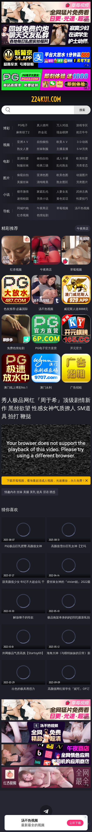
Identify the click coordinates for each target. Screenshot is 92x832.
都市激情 (23, 191)
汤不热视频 (82, 208)
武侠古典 (82, 191)
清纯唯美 (42, 182)
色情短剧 (42, 215)
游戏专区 (82, 125)
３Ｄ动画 (82, 142)
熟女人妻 (23, 149)
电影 (6, 161)
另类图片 (82, 182)
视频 (6, 144)
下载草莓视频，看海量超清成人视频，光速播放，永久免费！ (47, 480)
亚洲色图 (42, 175)
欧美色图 (62, 175)
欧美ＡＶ (62, 142)
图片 (6, 178)
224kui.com (46, 99)
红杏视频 (23, 215)
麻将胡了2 (22, 132)
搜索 (82, 110)
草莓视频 (62, 208)
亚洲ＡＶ (23, 142)
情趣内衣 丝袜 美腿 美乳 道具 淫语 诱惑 (29, 492)
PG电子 (23, 125)
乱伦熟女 (62, 165)
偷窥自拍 (23, 175)
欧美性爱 (82, 158)
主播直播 (62, 149)
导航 (6, 211)
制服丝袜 (23, 165)
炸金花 (42, 132)
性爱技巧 (82, 198)
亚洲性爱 (23, 158)
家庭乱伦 (42, 191)
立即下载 (75, 823)
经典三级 (42, 165)
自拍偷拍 (42, 142)
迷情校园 (23, 198)
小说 (6, 194)
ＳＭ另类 (82, 149)
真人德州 (42, 125)
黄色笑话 (62, 198)
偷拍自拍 (42, 158)
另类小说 (42, 198)
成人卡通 (62, 158)
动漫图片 (82, 175)
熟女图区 (62, 182)
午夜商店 (42, 208)
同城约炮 (23, 208)
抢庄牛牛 (82, 132)
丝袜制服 (42, 149)
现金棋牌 (62, 132)
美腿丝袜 (23, 182)
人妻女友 (62, 191)
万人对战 (62, 125)
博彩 (6, 128)
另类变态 (82, 165)
